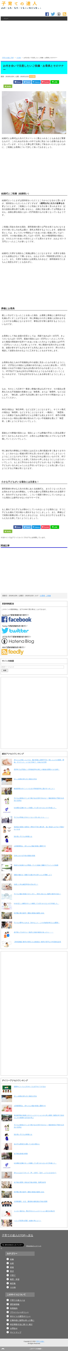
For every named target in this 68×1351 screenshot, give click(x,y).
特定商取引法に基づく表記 (21, 1324)
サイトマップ (15, 1332)
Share (18, 82)
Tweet (27, 82)
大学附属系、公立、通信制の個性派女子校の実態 (30, 1201)
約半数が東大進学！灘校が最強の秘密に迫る (29, 913)
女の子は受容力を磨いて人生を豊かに (27, 1144)
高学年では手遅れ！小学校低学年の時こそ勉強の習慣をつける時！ (36, 769)
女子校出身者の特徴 (21, 1153)
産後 (12, 1267)
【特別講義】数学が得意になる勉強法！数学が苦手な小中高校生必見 (37, 942)
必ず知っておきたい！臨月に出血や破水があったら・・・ (33, 932)
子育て (13, 1275)
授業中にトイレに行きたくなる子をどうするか (30, 1086)
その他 (32, 76)
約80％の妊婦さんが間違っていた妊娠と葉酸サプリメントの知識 (36, 865)
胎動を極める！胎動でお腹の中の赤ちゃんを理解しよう (33, 875)
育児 (12, 1271)
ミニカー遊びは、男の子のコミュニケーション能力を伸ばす (34, 1211)
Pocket (45, 82)
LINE (54, 82)
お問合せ (14, 1328)
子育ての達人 (40, 1341)
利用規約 (14, 1308)
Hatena (36, 82)
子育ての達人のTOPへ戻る (17, 1235)
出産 (12, 1263)
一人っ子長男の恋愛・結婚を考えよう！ (27, 1221)
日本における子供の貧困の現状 (24, 855)
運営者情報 (14, 1304)
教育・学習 (14, 1279)
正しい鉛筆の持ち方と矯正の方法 (25, 779)
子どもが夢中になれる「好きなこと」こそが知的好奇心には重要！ (36, 923)
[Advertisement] (34, 39)
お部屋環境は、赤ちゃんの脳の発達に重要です (30, 846)
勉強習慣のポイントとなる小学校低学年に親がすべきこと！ (34, 788)
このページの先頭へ (36, 1349)
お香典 (42, 596)
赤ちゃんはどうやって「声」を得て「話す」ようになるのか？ (35, 1173)
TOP (8, 58)
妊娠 (12, 1259)
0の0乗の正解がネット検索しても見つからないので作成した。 (35, 808)
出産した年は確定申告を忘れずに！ (26, 884)
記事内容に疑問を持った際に (22, 1320)
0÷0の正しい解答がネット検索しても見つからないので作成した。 (36, 903)
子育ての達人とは (17, 1300)
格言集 (13, 1283)
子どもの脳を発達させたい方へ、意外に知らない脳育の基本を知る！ (37, 894)
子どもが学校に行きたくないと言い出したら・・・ (31, 817)
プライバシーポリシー (19, 1312)
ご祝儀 (48, 596)
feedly (8, 86)
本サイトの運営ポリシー (20, 1316)
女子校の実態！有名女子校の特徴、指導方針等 (30, 1182)
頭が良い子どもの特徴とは (23, 836)
